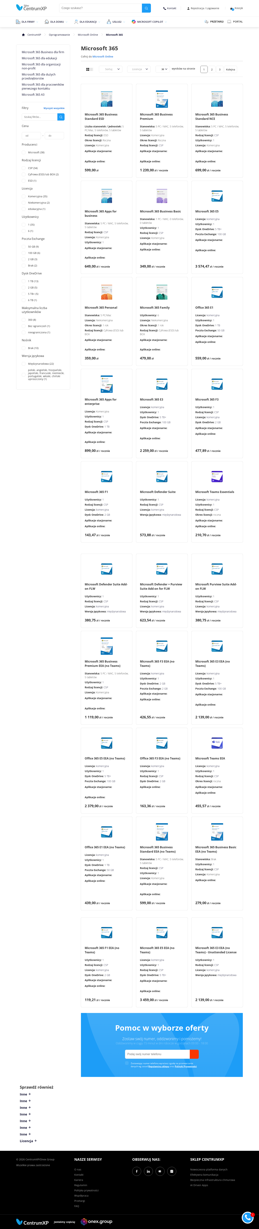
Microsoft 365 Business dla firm (43, 52)
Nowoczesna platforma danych (209, 1169)
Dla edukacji (88, 21)
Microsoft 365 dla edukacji (39, 58)
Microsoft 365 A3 (33, 95)
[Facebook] (136, 1171)
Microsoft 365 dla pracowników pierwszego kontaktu (43, 86)
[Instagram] (171, 1171)
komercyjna (213, 219)
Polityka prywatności (86, 1190)
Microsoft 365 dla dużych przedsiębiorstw (39, 76)
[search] (146, 8)
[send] (194, 1054)
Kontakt (169, 8)
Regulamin (80, 1185)
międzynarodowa (171, 514)
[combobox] (131, 69)
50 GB (220, 330)
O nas (77, 1169)
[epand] (36, 22)
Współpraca (81, 1195)
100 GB (221, 234)
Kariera (78, 1180)
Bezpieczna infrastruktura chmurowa (212, 1180)
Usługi (116, 21)
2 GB (218, 422)
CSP (161, 145)
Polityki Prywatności (186, 1066)
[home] (31, 7)
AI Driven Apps (199, 1185)
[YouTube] (160, 1171)
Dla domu (57, 21)
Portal (235, 21)
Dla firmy (28, 21)
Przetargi (79, 1201)
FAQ (76, 1206)
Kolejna (230, 69)
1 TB (217, 325)
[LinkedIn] (148, 1171)
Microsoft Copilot (150, 21)
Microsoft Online (88, 34)
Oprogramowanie (59, 34)
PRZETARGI (214, 22)
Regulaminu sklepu (158, 1066)
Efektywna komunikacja (204, 1174)
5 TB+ (218, 229)
